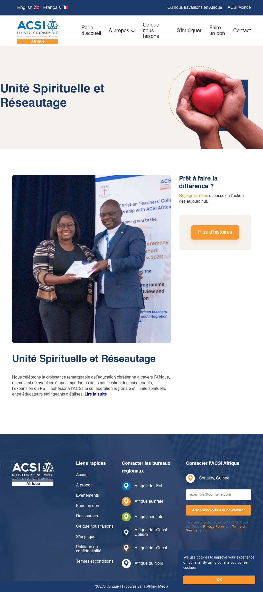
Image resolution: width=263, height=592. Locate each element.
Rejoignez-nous (193, 196)
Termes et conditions (95, 562)
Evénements (87, 496)
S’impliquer (189, 30)
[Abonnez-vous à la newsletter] (218, 510)
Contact (242, 30)
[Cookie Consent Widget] (219, 569)
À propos (84, 485)
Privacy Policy (214, 526)
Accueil (83, 475)
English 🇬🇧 (28, 7)
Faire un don (217, 30)
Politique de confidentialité (88, 549)
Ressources (87, 516)
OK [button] (219, 580)
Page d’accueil (91, 30)
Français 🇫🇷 (55, 7)
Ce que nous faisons (151, 31)
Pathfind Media (156, 586)
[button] (122, 31)
